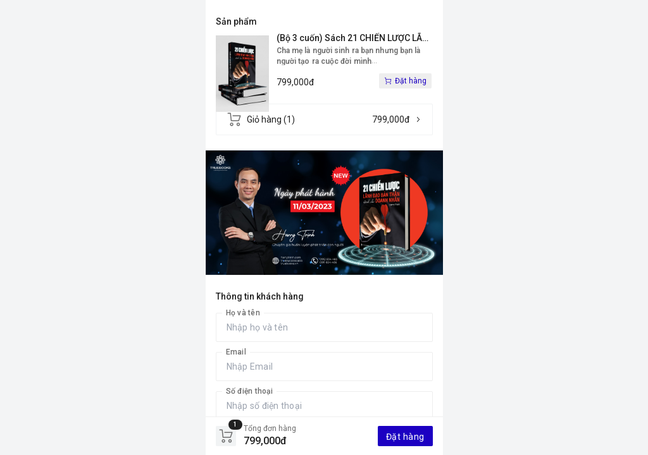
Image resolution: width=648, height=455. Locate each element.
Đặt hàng (405, 437)
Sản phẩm (236, 21)
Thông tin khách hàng (260, 296)
